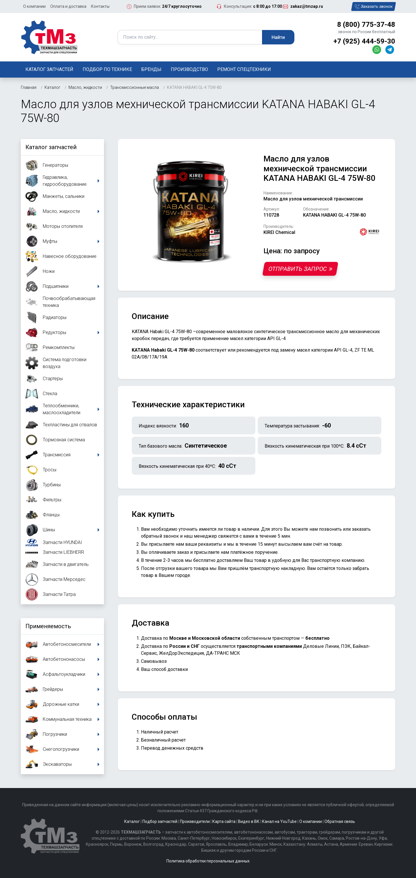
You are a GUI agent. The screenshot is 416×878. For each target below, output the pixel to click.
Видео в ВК (248, 821)
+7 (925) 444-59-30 (364, 41)
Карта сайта (223, 821)
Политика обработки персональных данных (208, 861)
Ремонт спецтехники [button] (244, 69)
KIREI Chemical (279, 232)
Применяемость (48, 626)
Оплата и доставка (68, 6)
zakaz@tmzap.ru (306, 6)
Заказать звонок (373, 6)
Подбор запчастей (159, 821)
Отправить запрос (300, 268)
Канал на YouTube (279, 821)
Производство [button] (189, 69)
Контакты (100, 6)
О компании (34, 6)
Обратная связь (339, 821)
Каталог (132, 821)
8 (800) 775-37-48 (366, 24)
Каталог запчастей (49, 69)
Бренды (151, 69)
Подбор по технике (107, 69)
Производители (195, 821)
